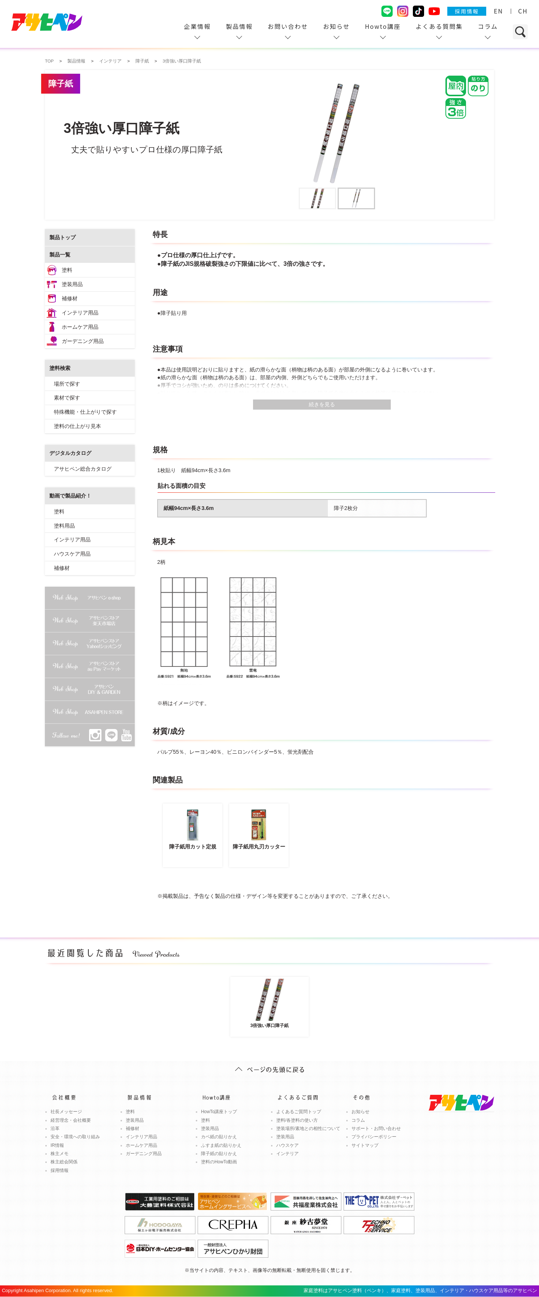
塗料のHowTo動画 (219, 1161)
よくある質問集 (439, 26)
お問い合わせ (288, 26)
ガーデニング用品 (83, 341)
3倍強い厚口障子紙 (269, 1003)
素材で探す (67, 398)
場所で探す (67, 384)
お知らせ (336, 26)
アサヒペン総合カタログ (83, 469)
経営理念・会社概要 (71, 1120)
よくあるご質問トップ (298, 1111)
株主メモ (59, 1153)
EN (498, 10)
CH (523, 10)
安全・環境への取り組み (75, 1136)
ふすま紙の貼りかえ (221, 1145)
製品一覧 (59, 255)
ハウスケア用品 (72, 554)
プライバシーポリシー (373, 1136)
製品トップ (62, 237)
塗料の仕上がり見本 (77, 426)
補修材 (69, 298)
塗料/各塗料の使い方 (297, 1120)
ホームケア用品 (80, 327)
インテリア (287, 1153)
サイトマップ (364, 1145)
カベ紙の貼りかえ (219, 1136)
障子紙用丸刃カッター (259, 828)
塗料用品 (64, 526)
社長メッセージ (66, 1111)
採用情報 (467, 11)
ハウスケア (287, 1145)
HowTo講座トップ (219, 1111)
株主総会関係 (64, 1161)
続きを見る (322, 404)
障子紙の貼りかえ (219, 1153)
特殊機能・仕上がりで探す (85, 412)
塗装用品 (72, 284)
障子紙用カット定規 (192, 828)
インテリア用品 (80, 313)
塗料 (67, 270)
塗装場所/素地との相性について (308, 1128)
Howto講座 (383, 26)
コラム (488, 26)
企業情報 (197, 26)
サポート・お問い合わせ (376, 1128)
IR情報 (57, 1145)
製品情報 (239, 26)
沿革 (55, 1128)
